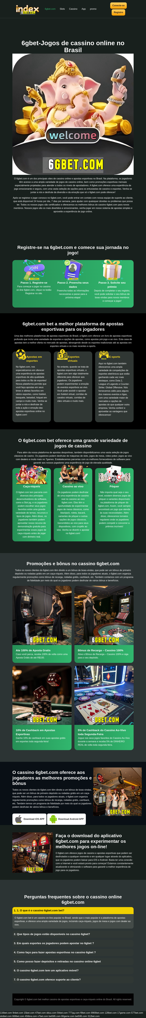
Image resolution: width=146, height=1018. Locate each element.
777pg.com (74, 1013)
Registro (118, 12)
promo (93, 9)
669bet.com (18, 1016)
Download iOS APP (29, 819)
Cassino (73, 9)
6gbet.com (50, 9)
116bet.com (6, 1013)
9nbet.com (18, 1013)
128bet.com (111, 1013)
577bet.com (137, 1013)
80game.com (68, 1016)
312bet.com (94, 1016)
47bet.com (40, 1013)
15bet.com (29, 1013)
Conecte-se (118, 5)
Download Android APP (66, 819)
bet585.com (55, 1016)
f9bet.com (85, 1013)
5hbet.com (62, 1013)
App (84, 9)
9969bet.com (97, 1013)
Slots (62, 9)
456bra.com (31, 1016)
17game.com (124, 1013)
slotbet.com (6, 1016)
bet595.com (81, 1016)
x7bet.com (42, 1016)
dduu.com (51, 1013)
